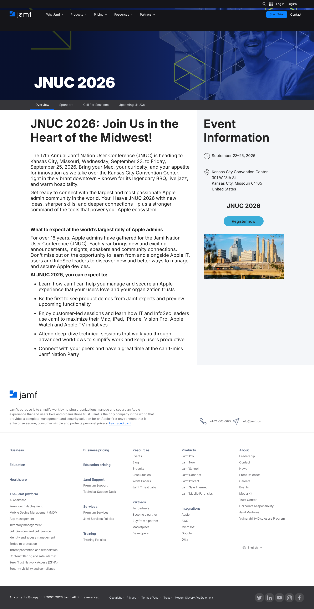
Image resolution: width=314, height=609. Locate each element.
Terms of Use (152, 597)
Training (90, 533)
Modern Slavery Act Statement (200, 597)
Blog (135, 462)
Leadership (247, 456)
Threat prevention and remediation (34, 550)
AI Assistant (18, 500)
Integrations (192, 508)
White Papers (141, 481)
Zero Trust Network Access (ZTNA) (34, 562)
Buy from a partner (145, 521)
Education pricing (98, 464)
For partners (141, 508)
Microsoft (188, 527)
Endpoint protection (23, 543)
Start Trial (277, 14)
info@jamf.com (252, 421)
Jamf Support (95, 479)
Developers (140, 533)
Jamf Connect (191, 475)
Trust (169, 597)
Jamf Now (188, 462)
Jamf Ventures (249, 512)
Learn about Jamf (121, 423)
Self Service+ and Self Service (30, 531)
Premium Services (95, 512)
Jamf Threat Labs (144, 487)
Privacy (133, 597)
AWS (185, 521)
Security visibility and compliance (32, 568)
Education (18, 464)
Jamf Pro (188, 456)
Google (187, 533)
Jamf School (190, 469)
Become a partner (144, 514)
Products (190, 450)
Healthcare (19, 479)
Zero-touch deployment (26, 506)
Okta (185, 539)
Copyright (115, 597)
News (243, 469)
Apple (186, 514)
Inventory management (26, 525)
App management (22, 518)
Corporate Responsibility (256, 506)
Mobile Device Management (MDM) (34, 512)
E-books (138, 469)
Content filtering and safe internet (33, 556)
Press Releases (249, 475)
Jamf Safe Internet (194, 487)
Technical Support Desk (99, 491)
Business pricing (97, 450)
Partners (139, 502)
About (244, 450)
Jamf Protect (190, 481)
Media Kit (245, 493)
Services (91, 506)
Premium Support (95, 485)
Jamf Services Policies (98, 518)
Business (17, 450)
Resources (141, 450)
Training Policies (94, 539)
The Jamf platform (26, 493)
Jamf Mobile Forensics (197, 493)
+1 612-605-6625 (211, 421)
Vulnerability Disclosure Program (262, 518)
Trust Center (248, 500)
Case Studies (141, 475)
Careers (244, 481)
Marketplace (141, 527)
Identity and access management (32, 537)
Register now (243, 221)
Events (137, 456)
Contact (244, 462)
